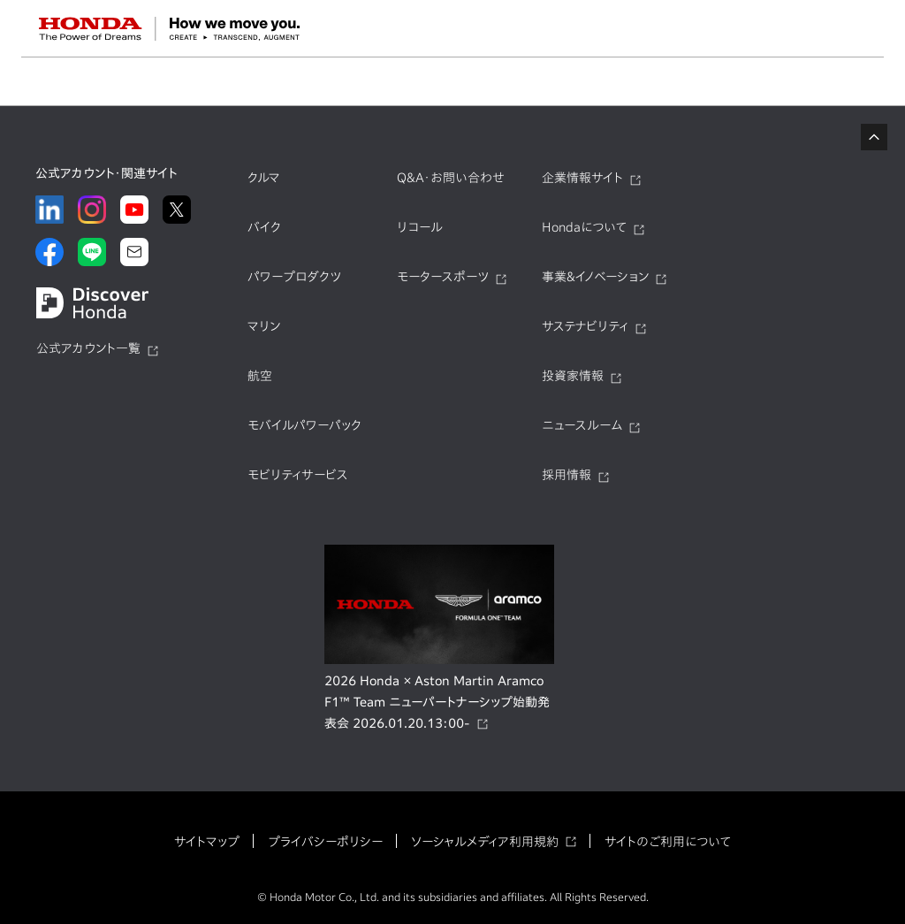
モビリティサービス (297, 475)
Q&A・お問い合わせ (451, 178)
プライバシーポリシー (325, 842)
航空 (259, 376)
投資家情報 (573, 376)
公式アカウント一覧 (88, 348)
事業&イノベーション (595, 277)
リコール (420, 227)
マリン (263, 326)
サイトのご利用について (668, 842)
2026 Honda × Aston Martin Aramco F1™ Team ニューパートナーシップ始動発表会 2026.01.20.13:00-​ (437, 702)
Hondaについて (584, 227)
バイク (264, 227)
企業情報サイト (582, 178)
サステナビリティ (585, 326)
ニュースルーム (582, 425)
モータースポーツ (443, 277)
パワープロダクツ (294, 277)
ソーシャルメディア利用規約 (485, 842)
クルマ (263, 178)
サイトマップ (207, 842)
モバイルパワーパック (304, 425)
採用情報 (566, 475)
